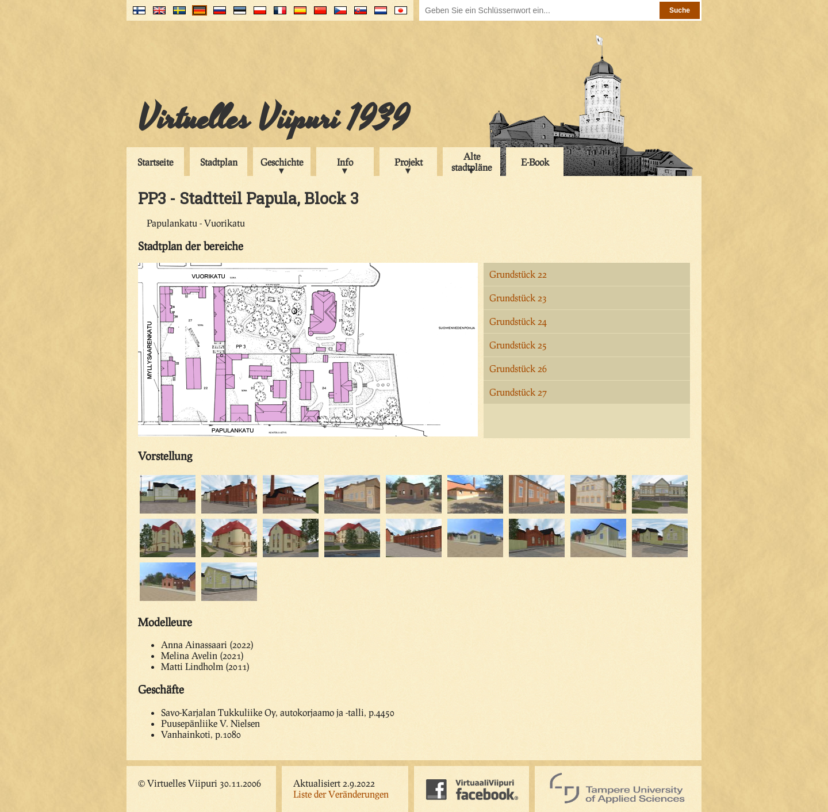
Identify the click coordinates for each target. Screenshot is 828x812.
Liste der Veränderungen (341, 793)
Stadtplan (218, 161)
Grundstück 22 (518, 274)
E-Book (535, 161)
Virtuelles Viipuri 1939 (273, 119)
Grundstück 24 (518, 321)
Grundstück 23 (518, 297)
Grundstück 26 (518, 368)
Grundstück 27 (518, 391)
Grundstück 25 (518, 344)
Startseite (155, 161)
